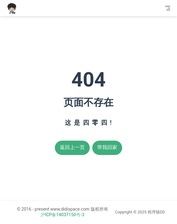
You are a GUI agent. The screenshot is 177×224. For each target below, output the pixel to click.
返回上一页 (72, 147)
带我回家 (107, 147)
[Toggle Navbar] (167, 8)
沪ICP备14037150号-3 (62, 214)
